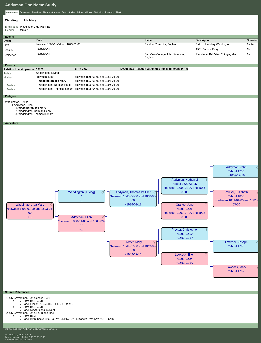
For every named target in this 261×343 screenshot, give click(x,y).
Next (118, 12)
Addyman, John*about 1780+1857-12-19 (236, 171)
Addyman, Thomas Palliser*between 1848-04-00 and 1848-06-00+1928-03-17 (133, 198)
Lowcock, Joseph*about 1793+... (236, 246)
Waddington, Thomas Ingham (55, 88)
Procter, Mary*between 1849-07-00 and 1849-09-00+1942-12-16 (133, 248)
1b (248, 49)
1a (48, 26)
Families (36, 12)
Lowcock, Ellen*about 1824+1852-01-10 (184, 258)
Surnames (25, 12)
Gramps (22, 334)
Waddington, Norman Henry (54, 84)
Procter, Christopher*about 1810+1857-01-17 (185, 233)
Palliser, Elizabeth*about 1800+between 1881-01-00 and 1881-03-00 (236, 198)
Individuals (12, 12)
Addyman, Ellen (44, 76)
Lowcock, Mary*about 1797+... (236, 271)
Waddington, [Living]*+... (81, 196)
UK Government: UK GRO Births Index (32, 313)
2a (252, 44)
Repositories (68, 12)
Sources (55, 12)
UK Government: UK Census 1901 (29, 298)
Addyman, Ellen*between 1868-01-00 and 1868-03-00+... (81, 223)
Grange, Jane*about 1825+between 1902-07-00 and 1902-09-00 (184, 211)
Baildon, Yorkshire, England (161, 44)
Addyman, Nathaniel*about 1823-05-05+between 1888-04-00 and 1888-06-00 (184, 186)
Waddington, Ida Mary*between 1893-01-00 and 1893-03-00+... (30, 211)
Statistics (98, 12)
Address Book (84, 12)
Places (46, 12)
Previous (109, 12)
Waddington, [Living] (47, 72)
